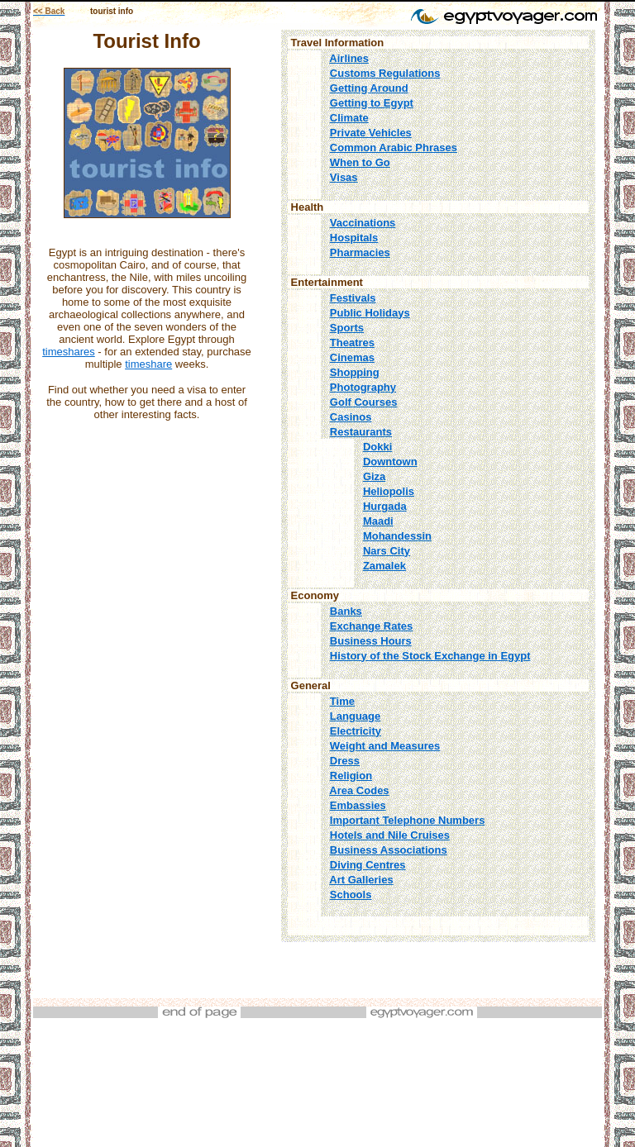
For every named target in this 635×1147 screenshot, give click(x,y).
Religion (351, 775)
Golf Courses (364, 402)
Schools (351, 894)
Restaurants (361, 432)
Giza (374, 476)
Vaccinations (362, 223)
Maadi (378, 521)
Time (342, 701)
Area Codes (359, 790)
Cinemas (352, 357)
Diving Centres (368, 865)
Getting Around (369, 88)
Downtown (390, 461)
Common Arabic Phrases (393, 147)
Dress (345, 760)
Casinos (351, 417)
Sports (347, 327)
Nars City (386, 551)
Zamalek (384, 565)
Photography (363, 387)
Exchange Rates (371, 626)
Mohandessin (397, 536)
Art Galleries (361, 879)
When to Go (360, 162)
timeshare (148, 364)
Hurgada (385, 506)
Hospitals (354, 237)
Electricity (355, 731)
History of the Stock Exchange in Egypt (430, 656)
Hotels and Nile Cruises (390, 835)
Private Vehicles (371, 132)
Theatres (352, 342)
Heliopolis (388, 491)
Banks (346, 611)
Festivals (353, 298)
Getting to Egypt (371, 103)
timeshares (68, 351)
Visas (344, 177)
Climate (349, 118)
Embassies (358, 805)
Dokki (377, 446)
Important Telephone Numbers (407, 820)
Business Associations (388, 850)
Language (355, 716)
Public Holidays (370, 313)
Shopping (355, 372)
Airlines (349, 58)
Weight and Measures (385, 746)
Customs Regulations (385, 73)
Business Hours (371, 641)
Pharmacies (360, 252)
